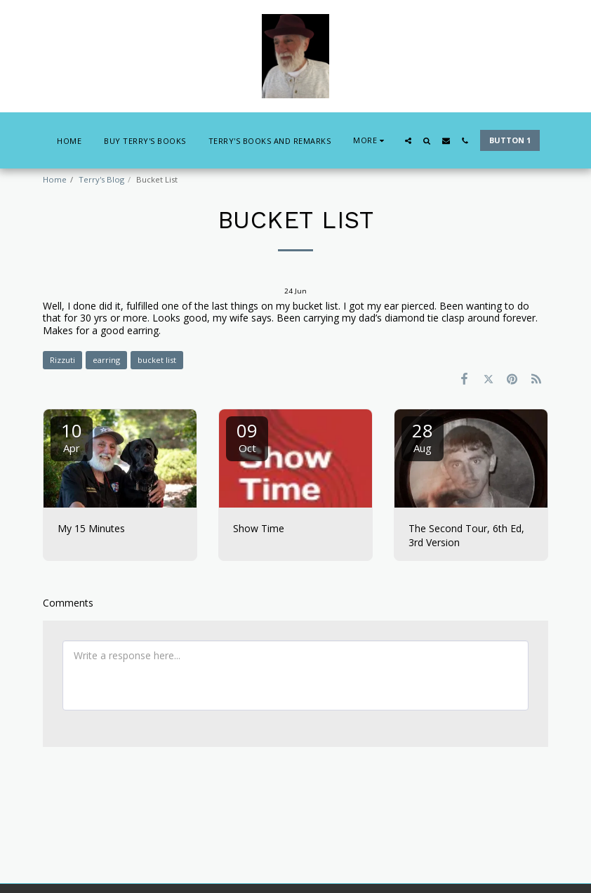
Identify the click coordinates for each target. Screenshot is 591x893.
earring (106, 360)
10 (72, 436)
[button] (408, 141)
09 (247, 436)
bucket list (157, 360)
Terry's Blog (101, 179)
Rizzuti (62, 360)
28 (422, 436)
